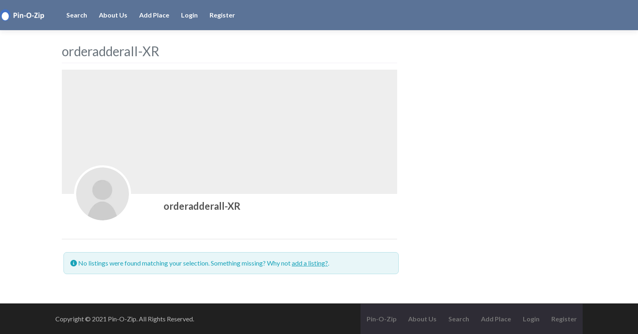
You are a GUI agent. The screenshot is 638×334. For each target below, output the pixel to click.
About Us (113, 15)
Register (222, 15)
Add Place (154, 15)
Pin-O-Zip (382, 319)
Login (189, 15)
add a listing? (310, 263)
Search (76, 15)
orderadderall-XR (202, 206)
